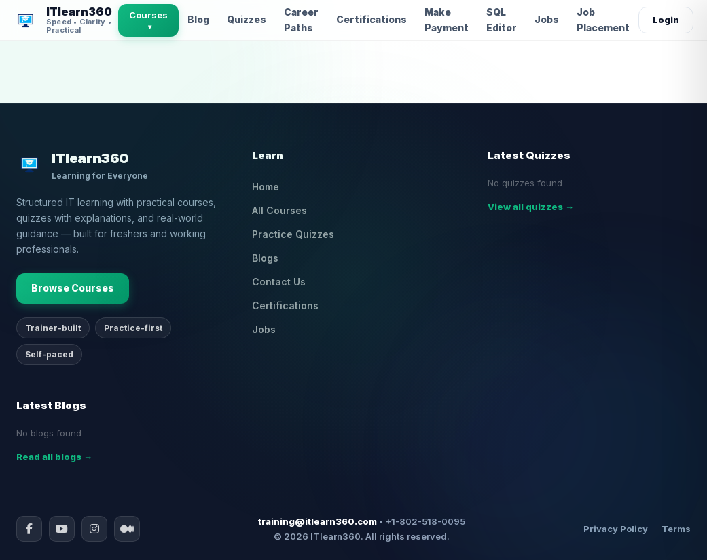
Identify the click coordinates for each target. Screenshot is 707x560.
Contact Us (279, 281)
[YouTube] (62, 529)
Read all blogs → (54, 456)
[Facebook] (29, 529)
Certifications (371, 19)
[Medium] (127, 529)
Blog (198, 19)
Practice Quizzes (293, 234)
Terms (676, 528)
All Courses (279, 210)
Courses (148, 20)
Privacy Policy (615, 528)
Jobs (546, 19)
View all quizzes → (531, 206)
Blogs (265, 258)
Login (666, 19)
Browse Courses (72, 288)
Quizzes (246, 19)
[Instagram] (94, 529)
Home (265, 186)
